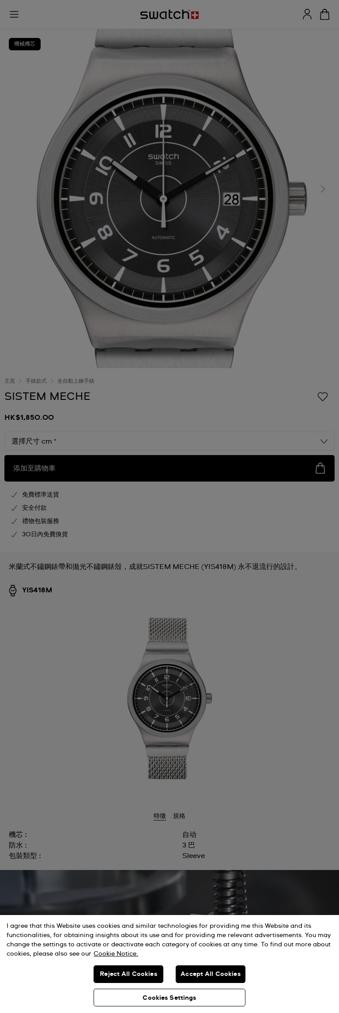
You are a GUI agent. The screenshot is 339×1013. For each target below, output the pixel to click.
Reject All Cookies (128, 974)
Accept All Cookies (211, 974)
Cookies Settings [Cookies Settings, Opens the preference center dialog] (169, 998)
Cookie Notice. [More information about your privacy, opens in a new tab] (116, 954)
